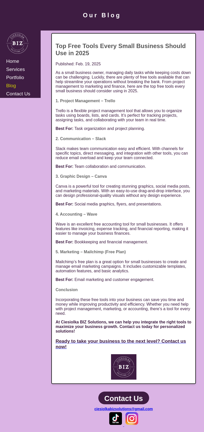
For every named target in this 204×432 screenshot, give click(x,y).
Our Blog (102, 15)
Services (15, 69)
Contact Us (18, 93)
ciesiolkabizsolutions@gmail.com (124, 409)
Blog (11, 85)
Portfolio (15, 77)
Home (12, 61)
